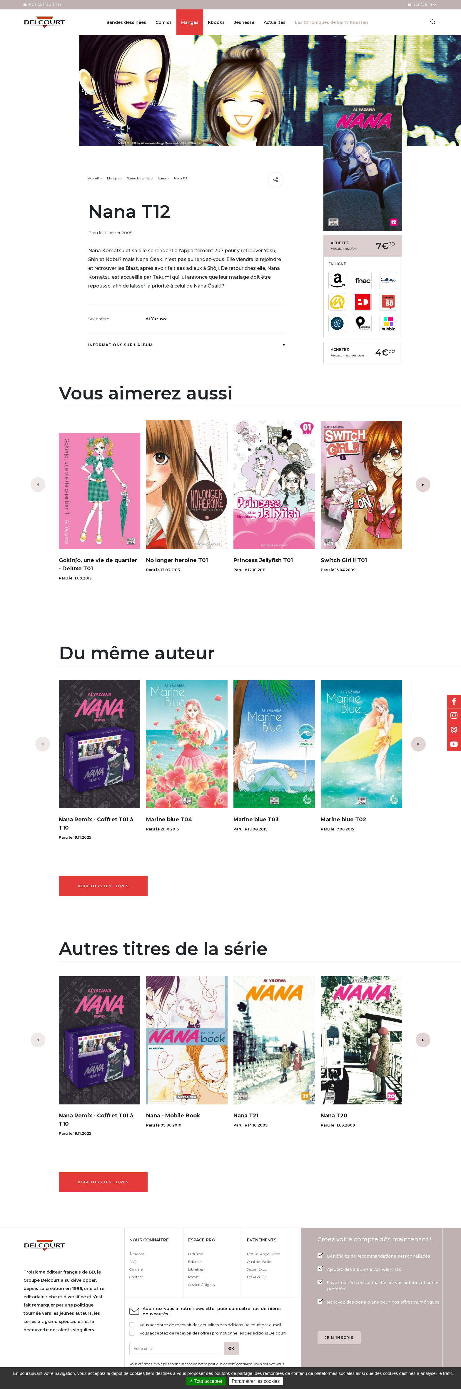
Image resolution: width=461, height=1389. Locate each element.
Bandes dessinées (126, 22)
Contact (136, 1277)
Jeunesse (244, 22)
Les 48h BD (256, 1277)
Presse (193, 1277)
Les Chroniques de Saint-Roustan (331, 22)
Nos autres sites (45, 4)
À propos (136, 1254)
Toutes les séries (138, 178)
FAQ (132, 1261)
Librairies (195, 1269)
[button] (423, 484)
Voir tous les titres (103, 886)
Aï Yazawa (157, 318)
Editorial (195, 1261)
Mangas (189, 22)
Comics (164, 22)
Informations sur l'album (186, 345)
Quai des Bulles (259, 1261)
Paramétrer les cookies (256, 1381)
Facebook (454, 702)
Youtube (454, 744)
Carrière (136, 1269)
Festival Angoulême (263, 1254)
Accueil (93, 178)
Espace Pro (425, 4)
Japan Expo (257, 1269)
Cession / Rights (201, 1284)
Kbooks (216, 22)
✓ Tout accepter (205, 1381)
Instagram (454, 716)
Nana (162, 178)
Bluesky (454, 730)
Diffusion (195, 1254)
